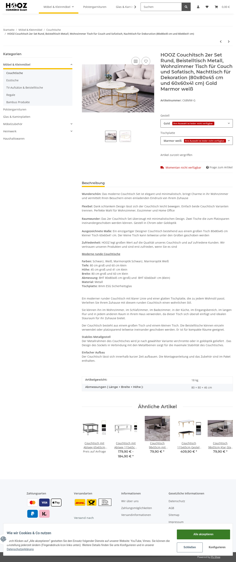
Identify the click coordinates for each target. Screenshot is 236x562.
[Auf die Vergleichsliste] (135, 61)
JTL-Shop (215, 557)
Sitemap (174, 515)
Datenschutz (177, 501)
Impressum (176, 522)
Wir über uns (130, 501)
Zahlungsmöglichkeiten (136, 508)
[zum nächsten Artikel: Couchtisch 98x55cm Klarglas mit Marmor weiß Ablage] (229, 41)
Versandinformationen (136, 515)
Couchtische (14, 73)
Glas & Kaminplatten (16, 117)
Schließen (187, 547)
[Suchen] (161, 7)
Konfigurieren (214, 547)
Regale (10, 95)
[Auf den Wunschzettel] (146, 61)
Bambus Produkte (18, 102)
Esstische (12, 80)
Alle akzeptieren (200, 534)
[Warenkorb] (222, 7)
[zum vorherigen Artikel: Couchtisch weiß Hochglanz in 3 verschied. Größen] (221, 41)
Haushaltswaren (14, 138)
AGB (171, 508)
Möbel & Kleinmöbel (16, 64)
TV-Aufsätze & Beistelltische (24, 87)
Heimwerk (9, 131)
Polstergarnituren (14, 109)
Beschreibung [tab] (93, 183)
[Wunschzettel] (207, 7)
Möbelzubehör (12, 124)
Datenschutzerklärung (33, 549)
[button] (198, 7)
